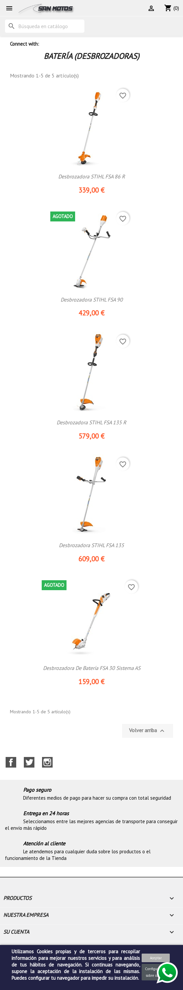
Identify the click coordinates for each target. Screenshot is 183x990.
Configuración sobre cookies (155, 972)
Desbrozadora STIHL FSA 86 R (91, 176)
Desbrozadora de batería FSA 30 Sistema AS (91, 668)
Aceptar (156, 958)
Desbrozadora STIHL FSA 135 (91, 545)
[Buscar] (44, 26)
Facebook (11, 762)
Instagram (47, 762)
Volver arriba (147, 731)
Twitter (29, 762)
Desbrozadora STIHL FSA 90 (92, 299)
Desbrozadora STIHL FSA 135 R (91, 422)
